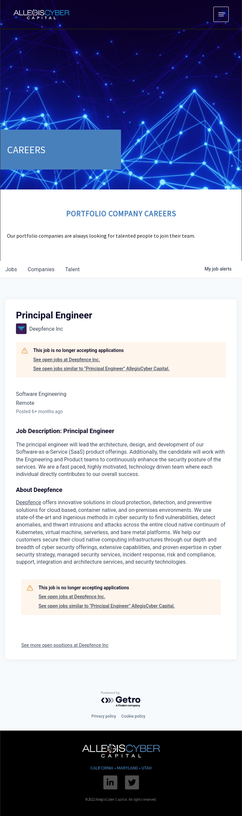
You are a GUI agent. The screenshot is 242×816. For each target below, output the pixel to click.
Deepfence (28, 502)
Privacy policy (103, 716)
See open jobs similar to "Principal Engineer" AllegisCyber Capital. (101, 368)
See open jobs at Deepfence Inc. (66, 359)
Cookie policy (133, 716)
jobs (11, 269)
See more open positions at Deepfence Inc (64, 645)
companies (41, 269)
